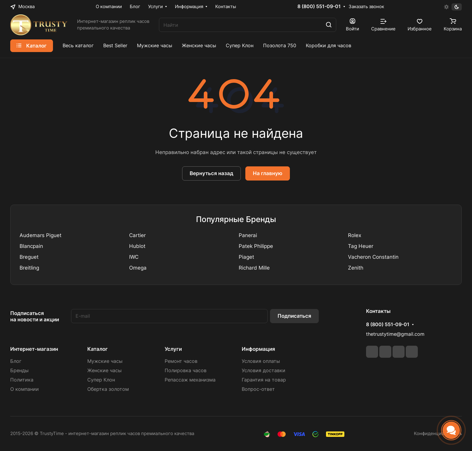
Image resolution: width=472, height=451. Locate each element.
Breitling (29, 268)
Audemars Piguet (40, 235)
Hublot (137, 246)
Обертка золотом (108, 389)
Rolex (354, 235)
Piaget (246, 257)
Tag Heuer (360, 246)
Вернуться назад (211, 173)
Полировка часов (185, 370)
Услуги (173, 349)
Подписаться (294, 316)
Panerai (248, 235)
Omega (138, 268)
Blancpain (31, 246)
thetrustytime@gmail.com (395, 334)
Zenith (355, 268)
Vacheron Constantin (373, 257)
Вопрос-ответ (258, 389)
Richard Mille (254, 268)
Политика (21, 380)
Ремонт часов (181, 361)
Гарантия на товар (264, 380)
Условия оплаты (261, 361)
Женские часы (104, 370)
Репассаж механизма (190, 380)
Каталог (97, 349)
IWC (133, 257)
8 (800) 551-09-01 (319, 6)
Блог (15, 361)
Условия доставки (263, 370)
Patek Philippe (256, 246)
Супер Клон (101, 380)
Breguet (29, 257)
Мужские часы (105, 361)
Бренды (19, 370)
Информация (258, 349)
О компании (24, 389)
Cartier (137, 235)
